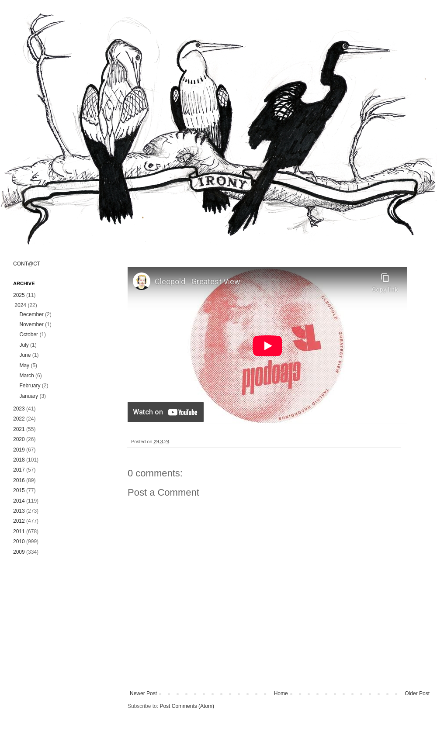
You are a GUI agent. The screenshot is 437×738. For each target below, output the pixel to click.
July (23, 345)
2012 (19, 521)
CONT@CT (26, 264)
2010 (19, 541)
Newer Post (143, 693)
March (26, 375)
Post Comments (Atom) (187, 706)
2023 (19, 409)
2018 (19, 460)
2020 (19, 439)
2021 (19, 429)
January (28, 396)
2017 (19, 470)
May (24, 365)
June (25, 355)
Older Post (417, 693)
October (28, 334)
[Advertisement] (61, 613)
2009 (19, 552)
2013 (19, 511)
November (31, 324)
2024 (20, 305)
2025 (19, 295)
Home (281, 693)
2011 (19, 531)
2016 (19, 480)
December (31, 314)
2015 (19, 490)
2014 (19, 501)
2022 (19, 419)
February (29, 386)
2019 (19, 450)
